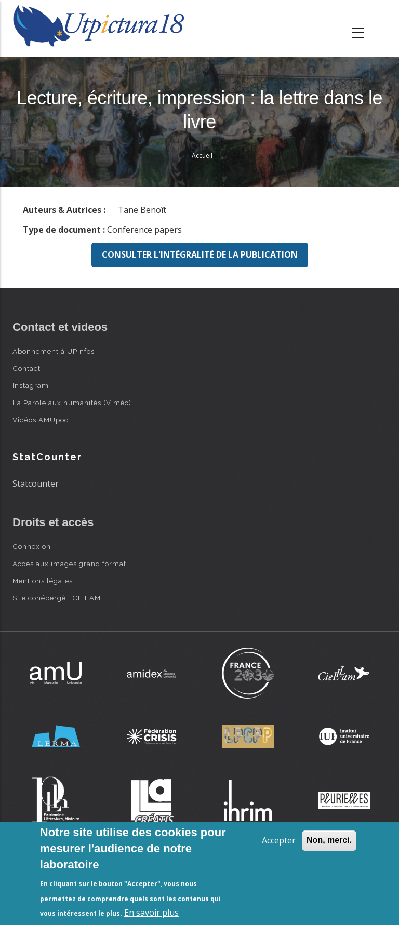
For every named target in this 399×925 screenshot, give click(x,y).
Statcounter (35, 483)
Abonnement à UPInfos (53, 351)
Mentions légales (42, 581)
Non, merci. (329, 840)
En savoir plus (151, 912)
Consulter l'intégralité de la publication (200, 254)
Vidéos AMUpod (40, 419)
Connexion (31, 546)
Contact (26, 368)
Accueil (202, 155)
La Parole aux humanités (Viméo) (71, 402)
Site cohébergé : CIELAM (56, 598)
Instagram (30, 385)
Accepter (279, 840)
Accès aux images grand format (69, 563)
